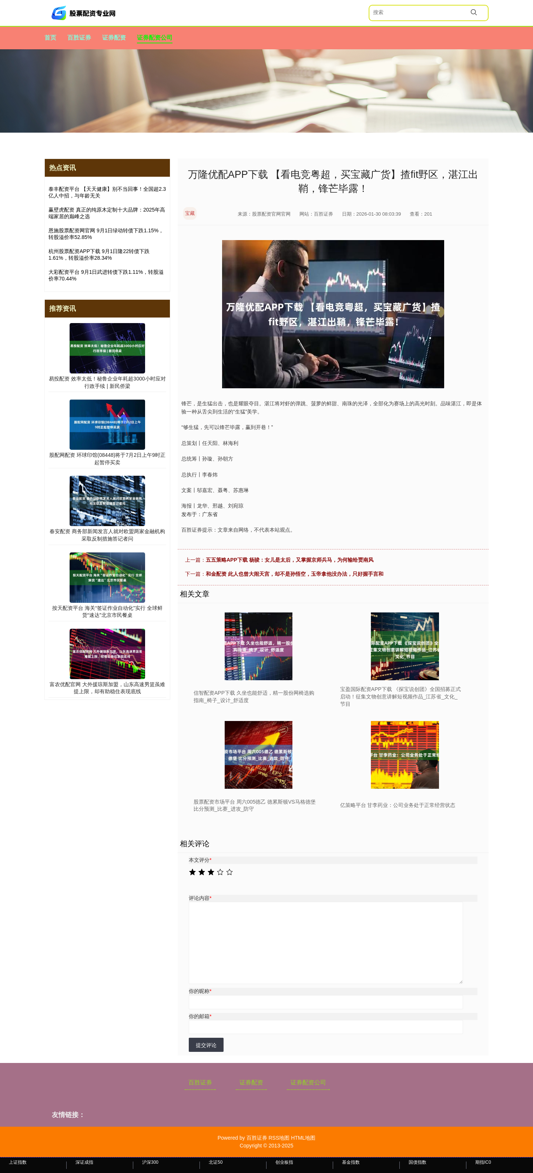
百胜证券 (79, 37)
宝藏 (190, 213)
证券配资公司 (154, 37)
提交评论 (206, 1045)
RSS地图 (278, 1138)
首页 (50, 37)
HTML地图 (303, 1138)
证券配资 (114, 37)
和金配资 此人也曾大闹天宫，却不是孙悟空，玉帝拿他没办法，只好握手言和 (294, 574)
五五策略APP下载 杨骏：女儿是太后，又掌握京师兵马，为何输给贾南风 (289, 560)
